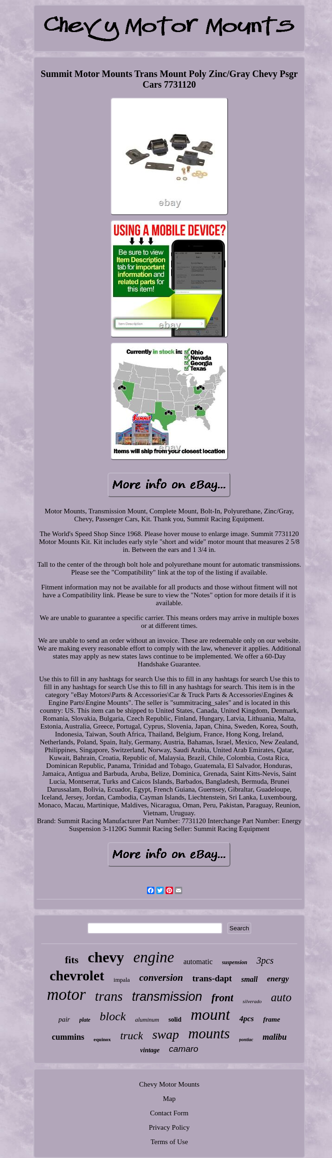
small (249, 979)
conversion (161, 977)
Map (169, 1098)
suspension (235, 962)
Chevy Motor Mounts (169, 1084)
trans (109, 996)
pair (64, 1019)
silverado (252, 1001)
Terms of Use (169, 1141)
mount (210, 1014)
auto (281, 997)
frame (271, 1019)
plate (84, 1020)
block (113, 1016)
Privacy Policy (169, 1127)
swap (165, 1034)
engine (154, 957)
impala (122, 979)
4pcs (246, 1018)
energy (278, 978)
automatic (198, 962)
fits (71, 960)
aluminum (147, 1019)
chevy (106, 957)
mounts (209, 1033)
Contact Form (169, 1113)
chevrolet (77, 975)
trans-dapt (212, 978)
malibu (274, 1037)
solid (174, 1019)
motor (66, 994)
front (222, 998)
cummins (68, 1037)
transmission (167, 997)
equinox (102, 1039)
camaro (183, 1049)
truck (131, 1036)
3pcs (265, 960)
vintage (150, 1050)
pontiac (246, 1039)
